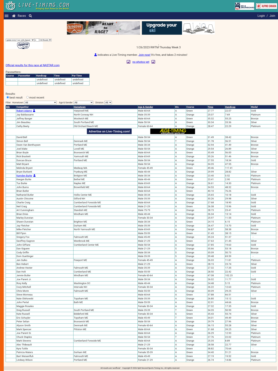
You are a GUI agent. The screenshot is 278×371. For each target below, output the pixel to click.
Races (22, 16)
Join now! (144, 55)
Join (272, 16)
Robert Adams (24, 110)
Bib (8, 107)
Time (210, 107)
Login (261, 16)
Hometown (80, 107)
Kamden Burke (24, 175)
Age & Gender (145, 107)
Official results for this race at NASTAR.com (33, 65)
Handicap (230, 107)
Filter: (31, 102)
